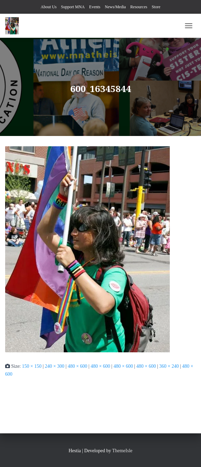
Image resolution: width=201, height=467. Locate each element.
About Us (48, 6)
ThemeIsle (122, 450)
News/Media (115, 6)
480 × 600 (77, 366)
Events (94, 6)
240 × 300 (54, 366)
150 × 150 (32, 366)
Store (156, 6)
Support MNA (73, 6)
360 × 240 (169, 366)
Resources (138, 6)
